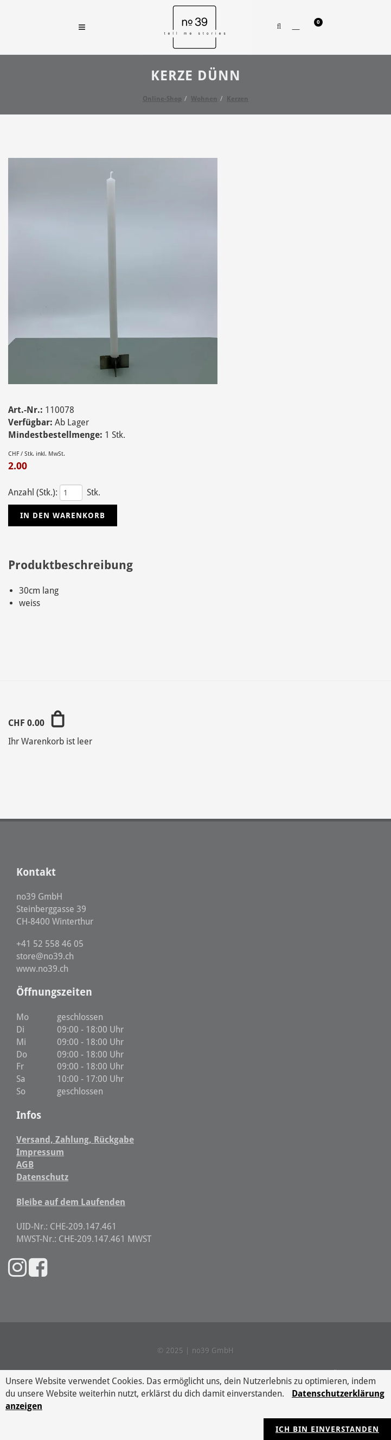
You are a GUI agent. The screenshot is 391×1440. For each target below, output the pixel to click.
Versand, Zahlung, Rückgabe (75, 1140)
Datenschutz (42, 1177)
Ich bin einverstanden (327, 1429)
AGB (25, 1164)
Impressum (40, 1152)
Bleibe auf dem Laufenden (70, 1202)
